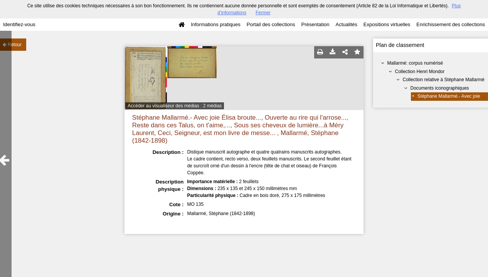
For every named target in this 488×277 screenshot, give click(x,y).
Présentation (315, 24)
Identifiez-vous (19, 24)
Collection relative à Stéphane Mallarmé (444, 79)
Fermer (263, 12)
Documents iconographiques (440, 88)
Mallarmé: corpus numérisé (415, 63)
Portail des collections (271, 24)
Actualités (346, 24)
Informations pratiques (216, 24)
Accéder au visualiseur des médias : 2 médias (175, 105)
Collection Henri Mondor (420, 71)
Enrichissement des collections (450, 24)
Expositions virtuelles (386, 24)
